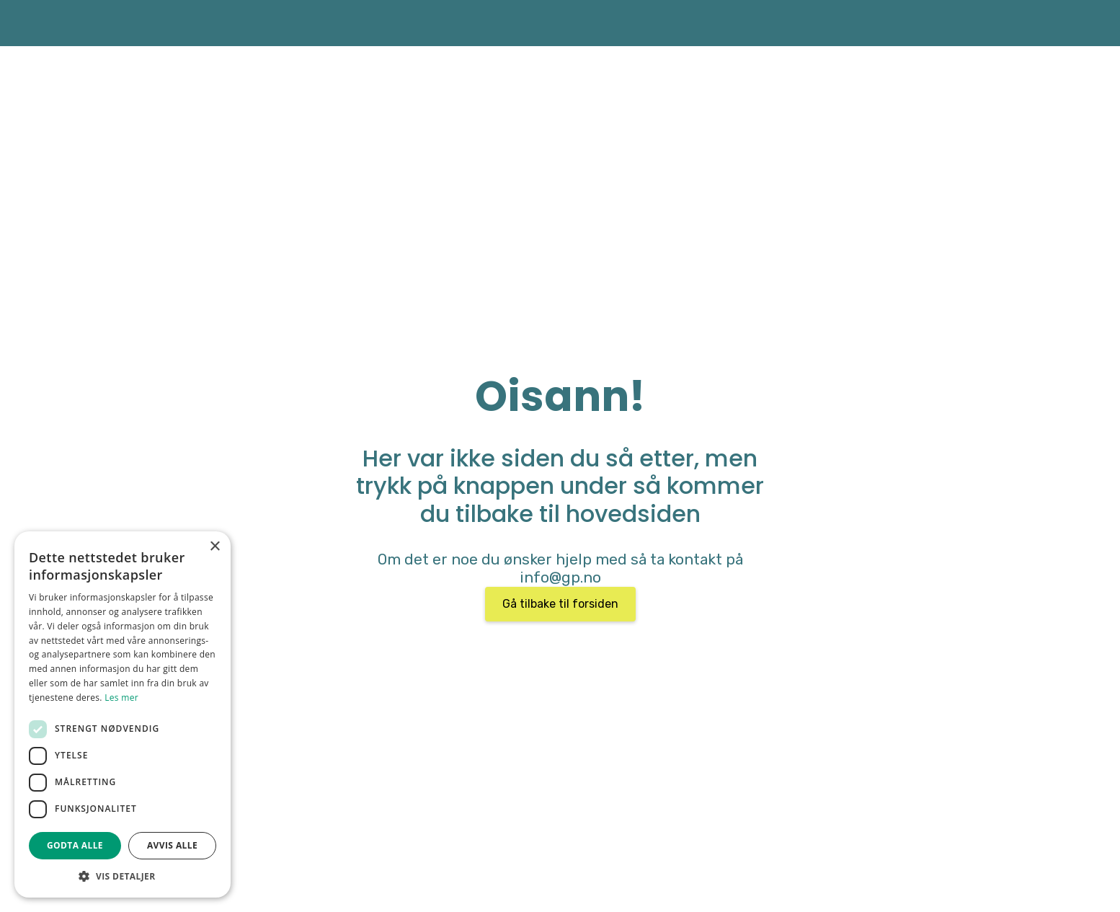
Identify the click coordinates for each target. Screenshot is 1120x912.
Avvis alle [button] (172, 845)
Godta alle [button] (75, 845)
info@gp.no (560, 577)
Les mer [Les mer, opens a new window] (121, 697)
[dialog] (122, 714)
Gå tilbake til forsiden (560, 604)
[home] (182, 23)
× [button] (214, 546)
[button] (122, 876)
